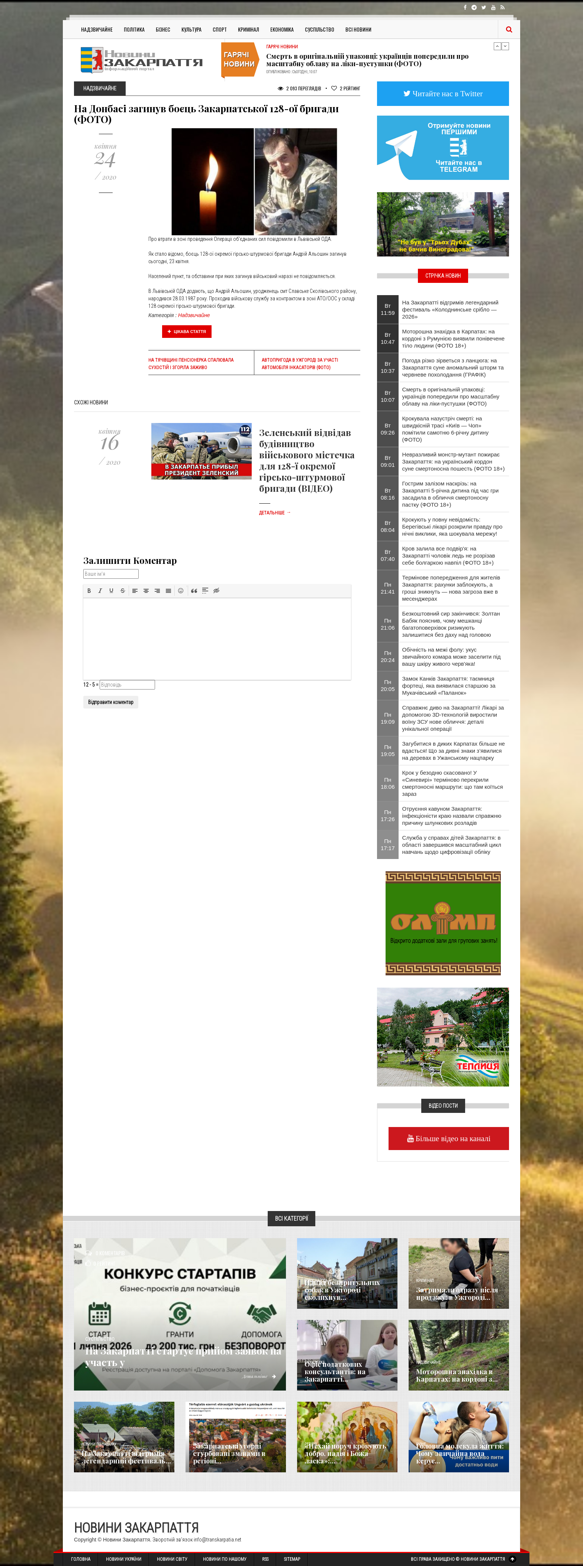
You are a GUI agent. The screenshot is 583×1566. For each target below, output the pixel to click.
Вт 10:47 (388, 338)
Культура (191, 29)
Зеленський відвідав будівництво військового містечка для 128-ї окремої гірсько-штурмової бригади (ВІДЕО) (307, 460)
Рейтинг (345, 88)
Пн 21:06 (388, 624)
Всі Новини (358, 29)
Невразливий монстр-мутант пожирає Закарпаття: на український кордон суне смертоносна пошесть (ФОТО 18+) (453, 461)
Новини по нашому (98, 1444)
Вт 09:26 (388, 429)
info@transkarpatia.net (217, 1540)
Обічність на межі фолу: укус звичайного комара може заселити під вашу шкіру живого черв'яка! (451, 656)
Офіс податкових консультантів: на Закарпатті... (335, 1371)
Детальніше (275, 513)
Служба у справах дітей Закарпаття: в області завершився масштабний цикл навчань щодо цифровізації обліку (451, 844)
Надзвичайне (97, 29)
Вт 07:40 (388, 555)
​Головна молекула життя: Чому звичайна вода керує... (460, 1453)
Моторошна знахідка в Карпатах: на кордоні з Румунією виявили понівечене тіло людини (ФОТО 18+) (453, 338)
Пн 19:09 (388, 718)
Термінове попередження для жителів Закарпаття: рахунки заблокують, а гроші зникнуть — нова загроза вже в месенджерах (451, 588)
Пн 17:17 (388, 844)
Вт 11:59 (388, 309)
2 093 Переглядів (299, 88)
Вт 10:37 (388, 367)
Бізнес (163, 29)
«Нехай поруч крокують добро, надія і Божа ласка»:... (345, 1453)
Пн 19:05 (388, 750)
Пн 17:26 (388, 815)
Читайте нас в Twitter (447, 93)
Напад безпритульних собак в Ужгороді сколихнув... (342, 1290)
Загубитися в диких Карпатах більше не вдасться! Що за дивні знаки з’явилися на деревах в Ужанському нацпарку (453, 750)
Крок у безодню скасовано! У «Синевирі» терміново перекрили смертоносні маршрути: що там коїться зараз (452, 783)
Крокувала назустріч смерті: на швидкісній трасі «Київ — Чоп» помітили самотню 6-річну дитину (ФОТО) (445, 429)
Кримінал (248, 29)
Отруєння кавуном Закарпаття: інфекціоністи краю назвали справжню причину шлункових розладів (452, 815)
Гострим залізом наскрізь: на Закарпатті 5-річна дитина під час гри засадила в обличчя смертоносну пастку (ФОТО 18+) (450, 494)
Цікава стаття (187, 331)
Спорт (220, 29)
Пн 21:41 (388, 588)
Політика (134, 29)
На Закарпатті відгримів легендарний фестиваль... (126, 1457)
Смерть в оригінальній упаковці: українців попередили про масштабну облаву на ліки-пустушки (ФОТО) (367, 60)
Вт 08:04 (388, 526)
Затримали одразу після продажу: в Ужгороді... (457, 1293)
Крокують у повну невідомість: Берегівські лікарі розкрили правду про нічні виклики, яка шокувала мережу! (452, 526)
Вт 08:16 (388, 494)
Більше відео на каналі (452, 1138)
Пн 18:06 (388, 783)
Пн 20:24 (388, 656)
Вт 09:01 (388, 461)
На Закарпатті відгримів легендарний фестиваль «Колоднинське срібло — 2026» (450, 309)
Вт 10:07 (388, 396)
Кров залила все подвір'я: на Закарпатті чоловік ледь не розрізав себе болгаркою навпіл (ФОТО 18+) (448, 555)
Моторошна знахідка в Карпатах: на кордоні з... (457, 1375)
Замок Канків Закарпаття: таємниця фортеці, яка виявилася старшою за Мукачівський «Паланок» (449, 685)
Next (505, 46)
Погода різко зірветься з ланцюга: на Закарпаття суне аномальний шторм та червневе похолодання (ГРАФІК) (453, 367)
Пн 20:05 (388, 685)
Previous (497, 46)
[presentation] (89, 591)
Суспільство (319, 29)
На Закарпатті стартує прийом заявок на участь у (171, 1356)
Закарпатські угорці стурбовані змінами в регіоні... (229, 1453)
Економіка (282, 29)
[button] (89, 590)
